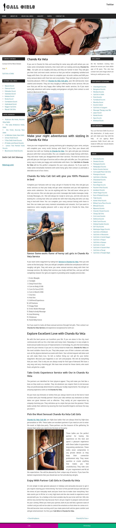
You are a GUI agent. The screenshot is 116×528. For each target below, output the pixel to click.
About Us (13, 16)
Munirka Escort (98, 102)
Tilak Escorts (97, 198)
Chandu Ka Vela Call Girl (36, 420)
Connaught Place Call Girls (102, 172)
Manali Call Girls (10, 109)
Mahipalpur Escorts (99, 167)
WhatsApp (86, 526)
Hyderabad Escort (11, 104)
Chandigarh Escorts (99, 87)
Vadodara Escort (10, 94)
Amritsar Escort (98, 121)
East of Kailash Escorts (100, 195)
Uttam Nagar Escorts (100, 193)
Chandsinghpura (33, 518)
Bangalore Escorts (99, 89)
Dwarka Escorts (98, 161)
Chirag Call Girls (98, 214)
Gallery (40, 16)
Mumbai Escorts (98, 92)
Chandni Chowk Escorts (101, 211)
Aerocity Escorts (98, 159)
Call (29, 526)
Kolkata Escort (9, 96)
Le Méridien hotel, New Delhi (14, 135)
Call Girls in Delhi (8, 73)
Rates (49, 16)
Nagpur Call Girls (10, 107)
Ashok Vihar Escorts (99, 200)
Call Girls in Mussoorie (100, 234)
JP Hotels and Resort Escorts (14, 143)
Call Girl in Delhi (98, 94)
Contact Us (60, 16)
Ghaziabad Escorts (99, 180)
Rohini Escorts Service (100, 169)
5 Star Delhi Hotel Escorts (13, 140)
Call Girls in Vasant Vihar (101, 247)
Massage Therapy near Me (102, 110)
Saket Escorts (97, 182)
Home (4, 16)
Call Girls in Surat (99, 245)
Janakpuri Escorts (99, 190)
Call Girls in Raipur (99, 240)
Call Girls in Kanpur (99, 242)
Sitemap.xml (8, 165)
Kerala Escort (9, 99)
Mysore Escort (9, 86)
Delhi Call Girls (27, 16)
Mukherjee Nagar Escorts (101, 229)
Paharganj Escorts (99, 164)
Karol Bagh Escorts (99, 185)
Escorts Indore (98, 105)
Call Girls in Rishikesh (100, 232)
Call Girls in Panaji (99, 250)
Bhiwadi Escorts (98, 206)
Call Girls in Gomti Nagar (101, 237)
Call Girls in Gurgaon (100, 108)
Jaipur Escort (97, 113)
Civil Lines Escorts (99, 216)
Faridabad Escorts (99, 100)
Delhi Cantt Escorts (99, 221)
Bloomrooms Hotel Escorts (14, 151)
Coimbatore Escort (11, 102)
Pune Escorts (97, 97)
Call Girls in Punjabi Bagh (101, 253)
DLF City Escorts (98, 227)
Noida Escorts (98, 115)
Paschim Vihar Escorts (100, 187)
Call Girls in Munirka (100, 177)
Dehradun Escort (10, 91)
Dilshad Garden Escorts (101, 224)
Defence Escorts (98, 219)
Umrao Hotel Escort (11, 138)
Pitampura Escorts (99, 174)
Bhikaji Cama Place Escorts (102, 203)
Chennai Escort (10, 88)
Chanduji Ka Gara (82, 518)
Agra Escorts (97, 118)
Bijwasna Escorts (98, 208)
